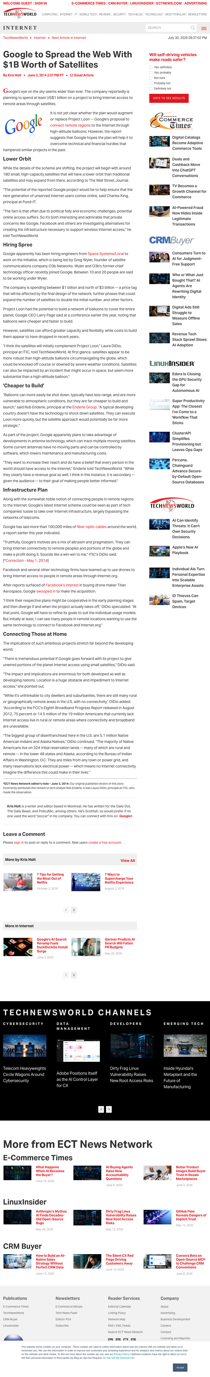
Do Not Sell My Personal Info (119, 1358)
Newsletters (197, 14)
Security (119, 14)
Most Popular (175, 14)
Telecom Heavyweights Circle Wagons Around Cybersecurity (24, 1074)
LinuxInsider (11, 1325)
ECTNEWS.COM (169, 3)
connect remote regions (70, 125)
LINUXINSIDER (142, 3)
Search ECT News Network (125, 1332)
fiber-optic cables (92, 526)
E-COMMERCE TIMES (89, 3)
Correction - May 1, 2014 (27, 560)
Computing (49, 14)
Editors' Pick (63, 1319)
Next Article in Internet (69, 38)
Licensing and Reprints (175, 1338)
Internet (66, 14)
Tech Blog (135, 14)
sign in (19, 842)
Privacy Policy (121, 1354)
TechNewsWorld (15, 38)
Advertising (168, 1313)
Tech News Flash (66, 1313)
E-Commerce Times (16, 1306)
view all (128, 860)
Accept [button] (180, 1367)
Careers (166, 1325)
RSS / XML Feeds (119, 1325)
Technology (154, 14)
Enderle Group (84, 407)
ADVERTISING (195, 3)
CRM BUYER (118, 3)
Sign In (41, 3)
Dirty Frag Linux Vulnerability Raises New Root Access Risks (131, 1074)
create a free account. (105, 842)
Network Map (116, 1319)
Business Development (175, 1319)
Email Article (82, 75)
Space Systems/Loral (106, 253)
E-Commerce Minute (69, 1306)
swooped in (46, 591)
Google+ (125, 816)
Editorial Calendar (119, 1306)
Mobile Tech (88, 14)
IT (76, 14)
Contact (166, 1332)
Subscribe (62, 1325)
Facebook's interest (62, 585)
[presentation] (66, 910)
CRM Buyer (10, 1319)
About (164, 1306)
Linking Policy (117, 1313)
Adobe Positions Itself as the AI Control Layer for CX (77, 1079)
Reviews (105, 14)
